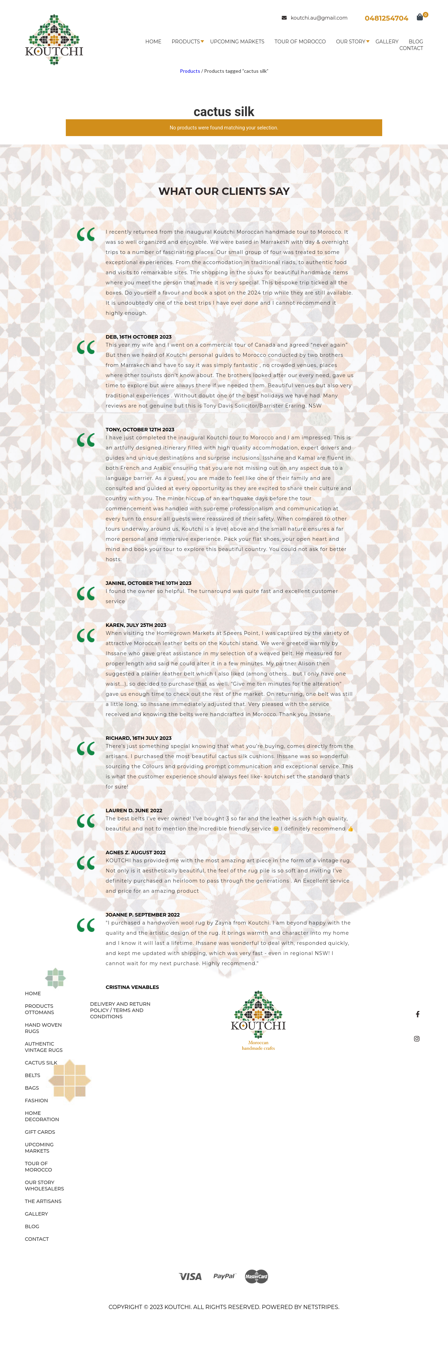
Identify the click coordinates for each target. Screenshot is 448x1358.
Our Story (350, 41)
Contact (411, 48)
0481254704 (386, 18)
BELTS (32, 1075)
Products (186, 41)
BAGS (32, 1088)
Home (153, 41)
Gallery (387, 41)
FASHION (36, 1100)
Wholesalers (44, 1189)
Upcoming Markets (237, 41)
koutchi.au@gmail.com (315, 18)
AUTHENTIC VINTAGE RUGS (44, 1047)
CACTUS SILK (41, 1063)
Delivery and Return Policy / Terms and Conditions (120, 1010)
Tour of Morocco (300, 41)
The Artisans (43, 1201)
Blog (416, 41)
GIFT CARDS (40, 1132)
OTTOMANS (39, 1012)
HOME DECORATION (42, 1116)
